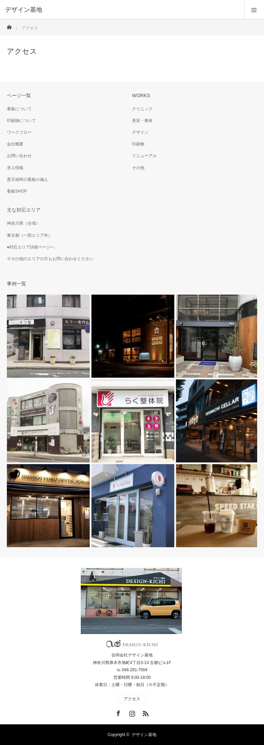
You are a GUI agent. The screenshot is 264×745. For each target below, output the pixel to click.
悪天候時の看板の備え (27, 179)
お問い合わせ (19, 155)
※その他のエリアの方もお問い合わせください (50, 258)
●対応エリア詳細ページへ (31, 247)
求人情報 (15, 167)
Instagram (131, 712)
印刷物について (21, 120)
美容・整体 (142, 120)
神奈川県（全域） (23, 223)
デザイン (140, 132)
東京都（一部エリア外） (29, 235)
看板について (19, 108)
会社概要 (15, 144)
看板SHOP (17, 191)
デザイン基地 (144, 734)
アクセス (132, 698)
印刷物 (138, 144)
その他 (138, 167)
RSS (145, 712)
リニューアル (144, 155)
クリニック (142, 108)
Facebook (117, 712)
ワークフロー (19, 132)
